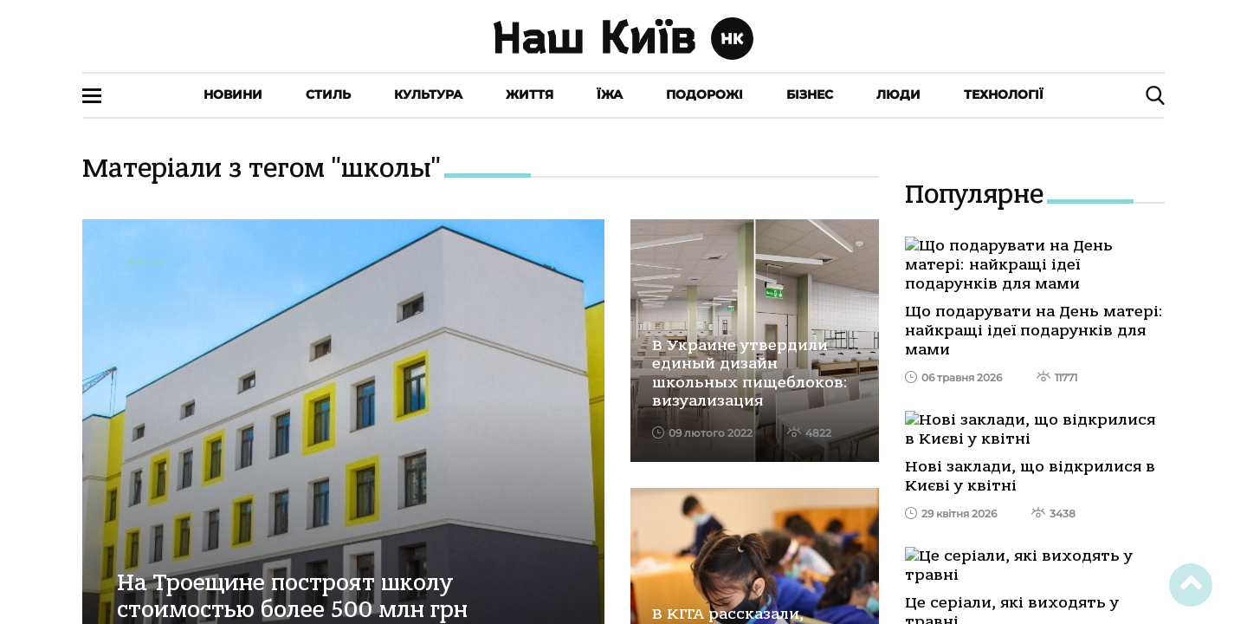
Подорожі (704, 94)
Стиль (328, 94)
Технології (1003, 94)
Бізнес (809, 94)
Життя (529, 94)
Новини (233, 94)
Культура (428, 94)
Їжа (610, 94)
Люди (898, 94)
